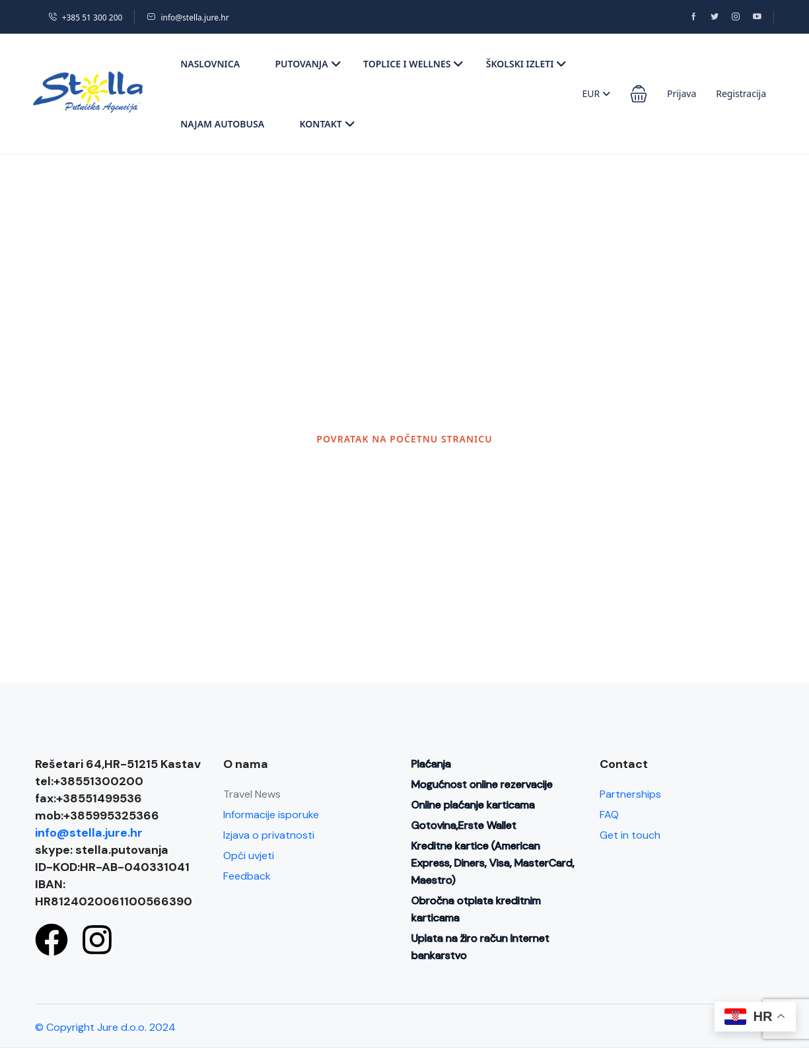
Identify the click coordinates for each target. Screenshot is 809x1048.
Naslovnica (210, 63)
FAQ (609, 814)
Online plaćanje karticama (473, 805)
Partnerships (630, 794)
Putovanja (308, 63)
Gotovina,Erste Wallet (463, 825)
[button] (638, 93)
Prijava (681, 93)
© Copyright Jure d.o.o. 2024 (105, 1027)
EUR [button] (596, 93)
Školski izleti (526, 63)
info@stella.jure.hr (188, 17)
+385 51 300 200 (85, 17)
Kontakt (327, 124)
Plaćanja (431, 764)
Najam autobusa (222, 124)
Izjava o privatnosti (268, 835)
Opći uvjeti (248, 855)
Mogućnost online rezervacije (482, 784)
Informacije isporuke (271, 814)
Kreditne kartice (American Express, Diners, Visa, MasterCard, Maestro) (493, 863)
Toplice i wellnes (413, 63)
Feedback (247, 876)
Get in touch (630, 835)
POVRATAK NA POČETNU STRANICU (404, 439)
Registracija (741, 93)
